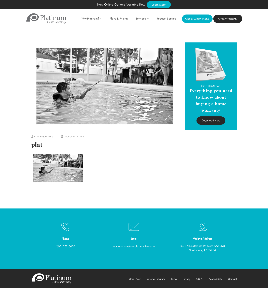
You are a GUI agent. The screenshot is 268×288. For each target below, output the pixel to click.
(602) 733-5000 (65, 246)
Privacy (186, 278)
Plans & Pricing (119, 18)
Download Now (210, 120)
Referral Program (156, 278)
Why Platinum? (92, 18)
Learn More (159, 4)
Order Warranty (227, 18)
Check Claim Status (197, 18)
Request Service (166, 18)
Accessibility (215, 278)
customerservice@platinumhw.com (134, 246)
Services (142, 18)
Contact (232, 278)
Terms (174, 278)
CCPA (199, 278)
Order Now (135, 278)
